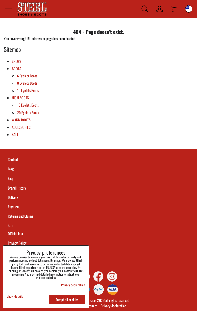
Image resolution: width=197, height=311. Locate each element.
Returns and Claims (20, 216)
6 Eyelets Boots (27, 75)
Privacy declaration (113, 305)
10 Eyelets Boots (28, 90)
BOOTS (16, 68)
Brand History (17, 188)
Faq (10, 178)
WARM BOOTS (21, 120)
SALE (15, 134)
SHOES (16, 61)
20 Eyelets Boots (28, 112)
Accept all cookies (67, 299)
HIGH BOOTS (20, 97)
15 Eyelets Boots (28, 105)
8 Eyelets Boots (27, 83)
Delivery (13, 197)
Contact (13, 159)
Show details (15, 296)
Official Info (15, 233)
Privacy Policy (17, 243)
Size (11, 225)
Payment (14, 206)
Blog (11, 169)
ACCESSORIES (21, 127)
